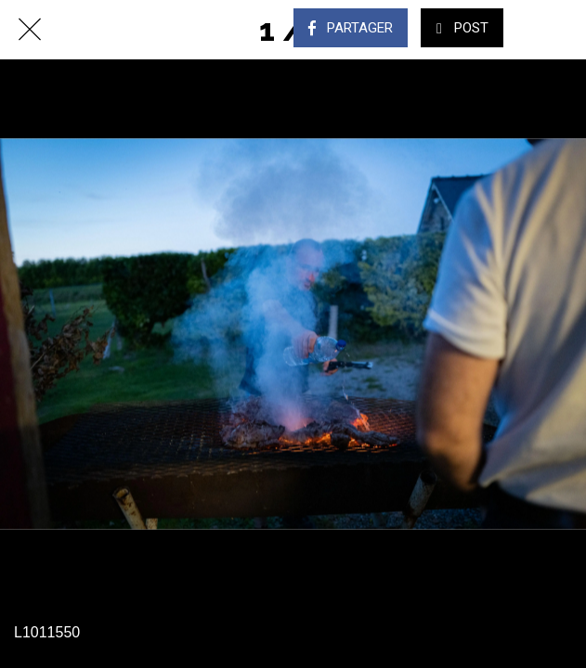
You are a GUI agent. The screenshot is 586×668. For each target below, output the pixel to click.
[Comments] (556, 29)
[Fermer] (30, 30)
